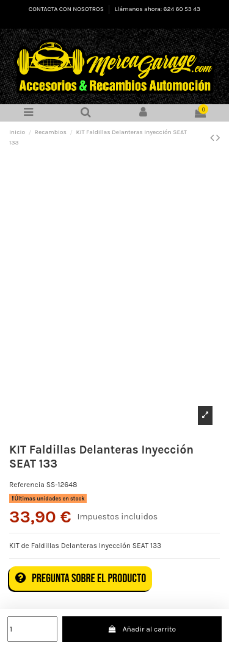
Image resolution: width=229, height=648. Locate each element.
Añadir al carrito (141, 629)
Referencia (27, 484)
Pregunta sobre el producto (80, 578)
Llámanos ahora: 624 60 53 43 (157, 9)
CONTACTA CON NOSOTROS (67, 9)
